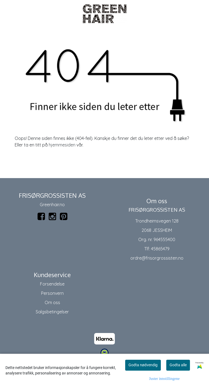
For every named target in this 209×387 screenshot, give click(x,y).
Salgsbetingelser (52, 311)
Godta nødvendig (143, 365)
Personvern (52, 293)
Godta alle (178, 365)
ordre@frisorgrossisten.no (156, 258)
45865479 (160, 248)
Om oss (52, 302)
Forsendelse (52, 284)
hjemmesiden (62, 145)
